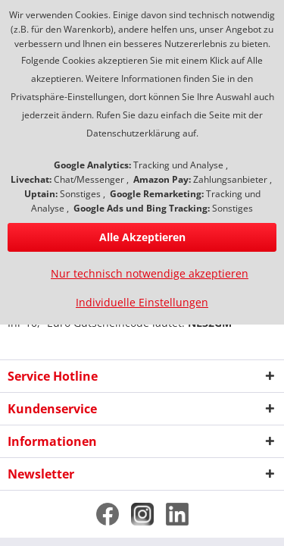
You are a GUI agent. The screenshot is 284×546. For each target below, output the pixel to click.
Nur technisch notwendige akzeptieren (149, 273)
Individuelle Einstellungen (142, 302)
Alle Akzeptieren (142, 237)
